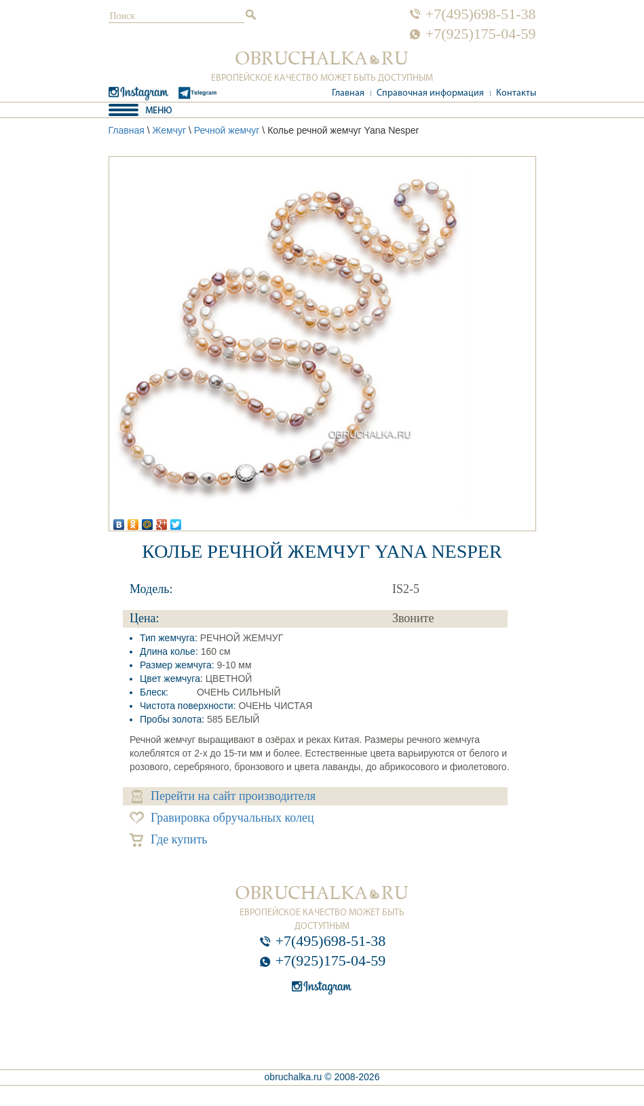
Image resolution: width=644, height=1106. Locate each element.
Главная (348, 93)
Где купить (169, 840)
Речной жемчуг (227, 130)
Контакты (516, 93)
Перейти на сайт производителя (224, 796)
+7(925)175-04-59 (480, 33)
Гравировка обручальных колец (222, 818)
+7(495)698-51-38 (480, 14)
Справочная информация (430, 93)
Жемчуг (169, 130)
